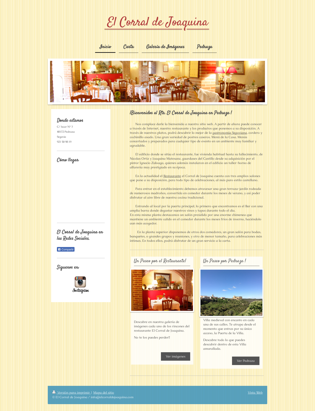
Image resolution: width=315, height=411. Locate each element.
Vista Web (255, 392)
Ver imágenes (175, 356)
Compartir (66, 249)
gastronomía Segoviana (230, 133)
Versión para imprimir (71, 392)
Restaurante (172, 176)
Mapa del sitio (103, 392)
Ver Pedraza (246, 361)
